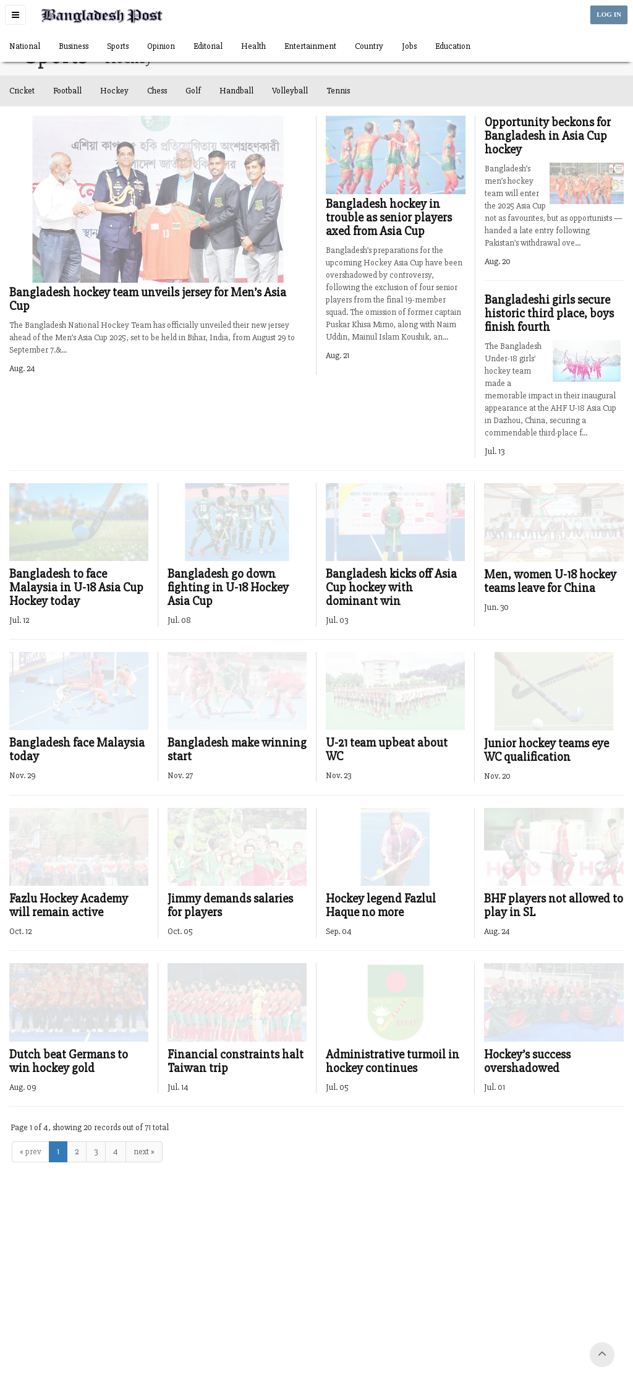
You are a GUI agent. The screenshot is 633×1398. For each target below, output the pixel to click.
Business (73, 46)
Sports (118, 46)
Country (369, 46)
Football (67, 90)
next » (144, 1151)
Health (253, 46)
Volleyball (290, 90)
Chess (157, 90)
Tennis (338, 90)
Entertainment (310, 46)
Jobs (409, 46)
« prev (30, 1151)
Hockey (114, 90)
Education (452, 46)
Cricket (22, 90)
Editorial (208, 46)
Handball (236, 90)
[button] (15, 15)
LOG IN (609, 14)
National (24, 46)
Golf (193, 90)
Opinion (161, 46)
